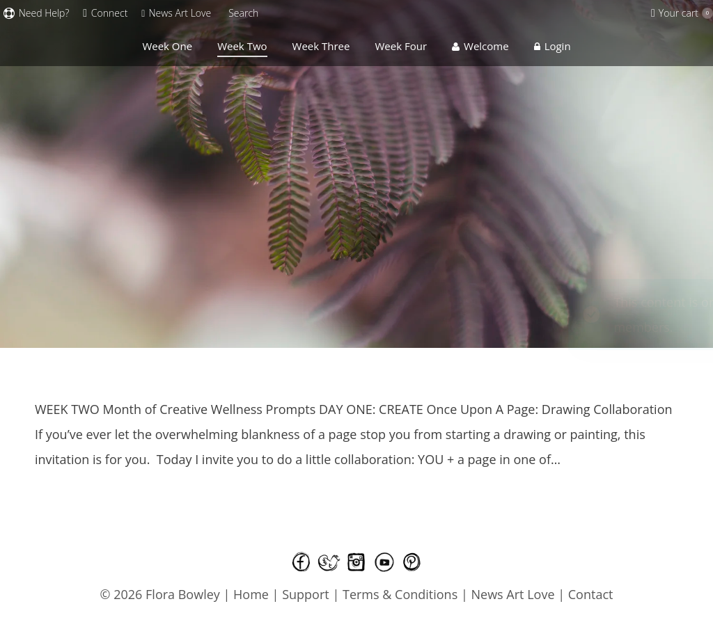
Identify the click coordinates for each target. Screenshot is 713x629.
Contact (590, 594)
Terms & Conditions (402, 594)
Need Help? (36, 13)
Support (305, 594)
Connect (105, 13)
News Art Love (513, 594)
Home (251, 594)
